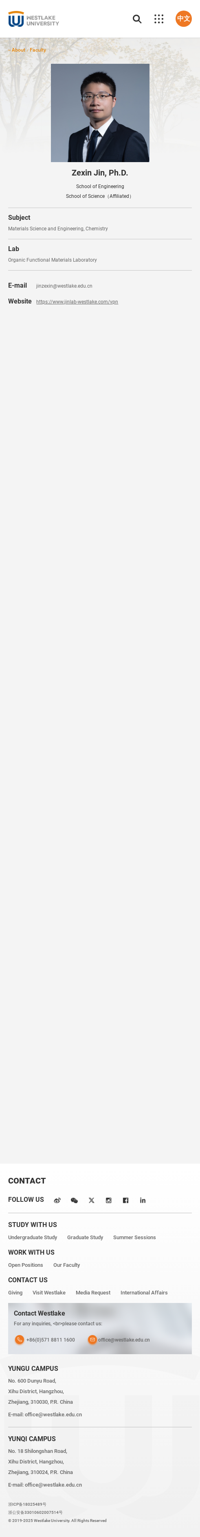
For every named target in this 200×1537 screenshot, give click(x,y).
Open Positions (25, 1265)
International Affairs (144, 1293)
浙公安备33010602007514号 (35, 1512)
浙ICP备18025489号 (27, 1504)
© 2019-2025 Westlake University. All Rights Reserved (57, 1520)
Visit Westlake (49, 1293)
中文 (183, 18)
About (18, 50)
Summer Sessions (134, 1237)
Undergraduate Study (32, 1237)
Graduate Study (85, 1237)
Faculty (38, 50)
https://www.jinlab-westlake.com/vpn (77, 302)
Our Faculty (66, 1265)
